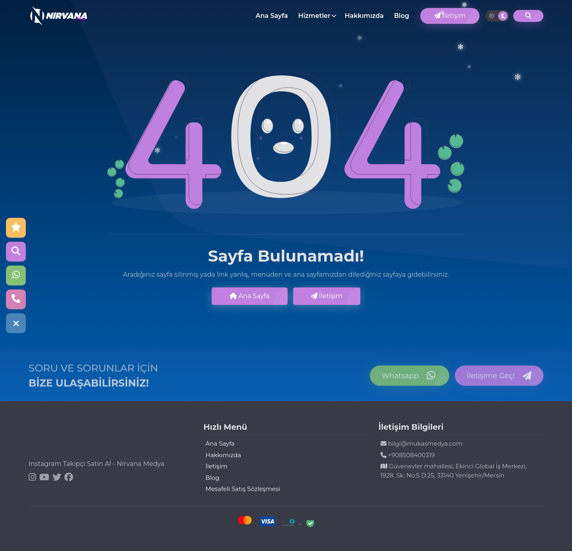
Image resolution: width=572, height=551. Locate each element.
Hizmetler (314, 15)
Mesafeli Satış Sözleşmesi (242, 489)
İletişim (450, 15)
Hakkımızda (364, 15)
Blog (401, 15)
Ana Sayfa (271, 15)
